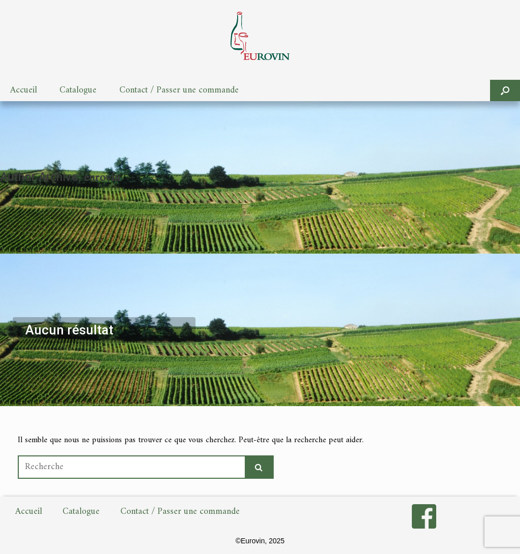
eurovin (102, 178)
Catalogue (77, 90)
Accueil (23, 90)
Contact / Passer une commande (179, 90)
